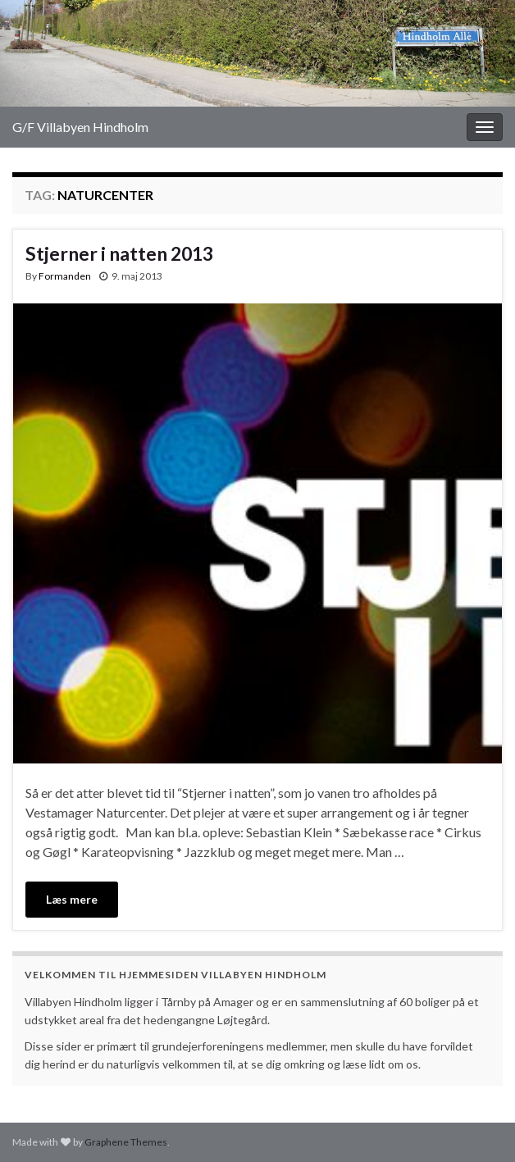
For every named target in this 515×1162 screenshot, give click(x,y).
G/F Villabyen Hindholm (80, 126)
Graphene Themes (125, 1142)
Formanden (65, 276)
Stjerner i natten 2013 (119, 253)
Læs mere (72, 899)
